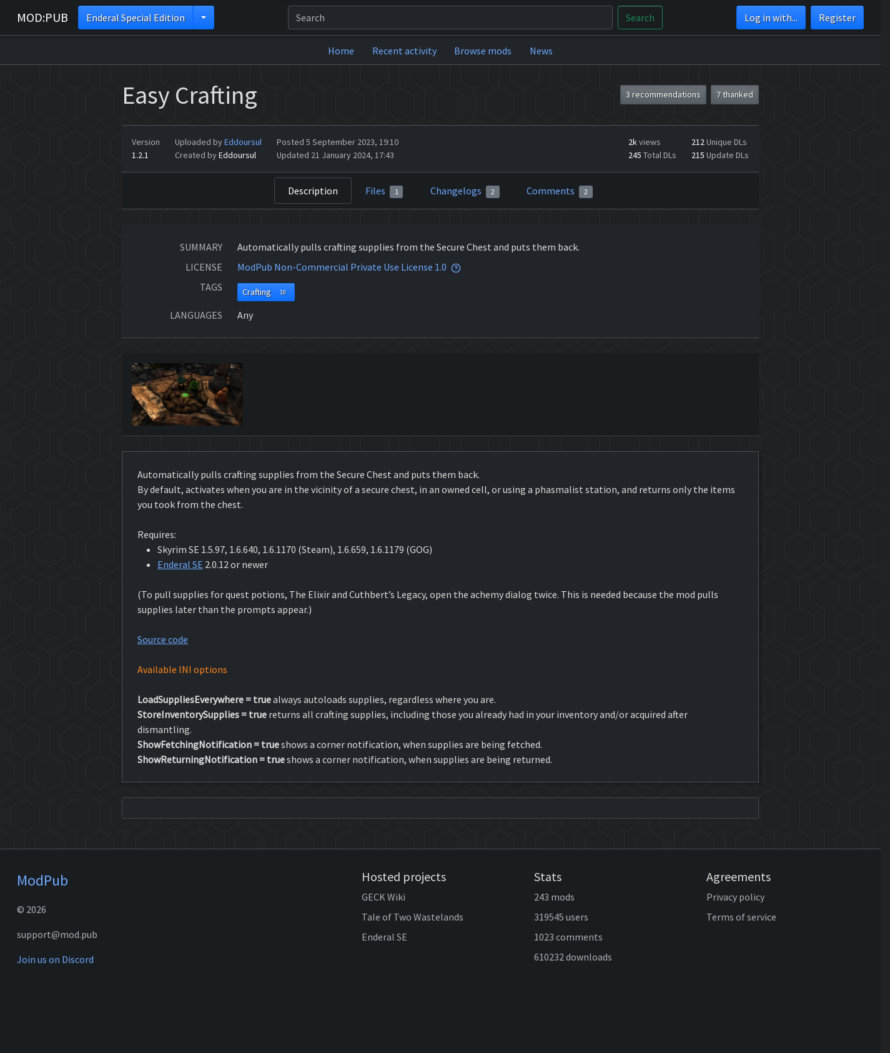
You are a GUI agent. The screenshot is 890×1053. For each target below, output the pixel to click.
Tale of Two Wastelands (412, 917)
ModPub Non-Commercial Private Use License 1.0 (342, 267)
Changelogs (465, 191)
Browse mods (483, 50)
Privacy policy (735, 897)
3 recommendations (663, 94)
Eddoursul (243, 141)
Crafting (266, 292)
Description (313, 190)
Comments (560, 191)
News (541, 50)
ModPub (42, 880)
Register (837, 17)
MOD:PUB (42, 17)
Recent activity (404, 50)
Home (341, 50)
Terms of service (741, 917)
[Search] (450, 17)
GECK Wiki (383, 897)
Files (384, 191)
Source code (162, 639)
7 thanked (734, 94)
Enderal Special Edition (135, 17)
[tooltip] (456, 267)
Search (640, 17)
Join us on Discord (55, 959)
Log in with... (771, 17)
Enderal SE (180, 564)
